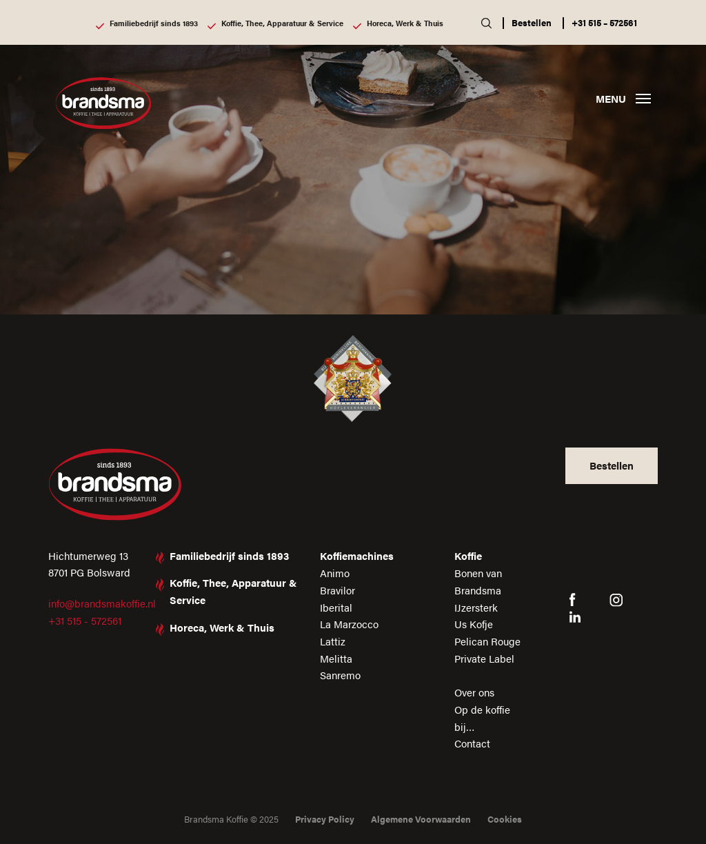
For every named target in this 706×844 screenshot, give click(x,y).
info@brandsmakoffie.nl (102, 603)
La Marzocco (349, 623)
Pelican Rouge (487, 641)
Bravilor (337, 590)
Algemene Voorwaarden (421, 818)
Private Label (484, 658)
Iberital (336, 607)
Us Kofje (473, 623)
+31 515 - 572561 (84, 620)
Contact (472, 743)
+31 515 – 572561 (604, 22)
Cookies (504, 818)
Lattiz (332, 641)
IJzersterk (476, 607)
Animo (335, 572)
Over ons (474, 692)
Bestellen (532, 22)
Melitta (336, 658)
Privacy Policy (324, 818)
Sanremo (340, 674)
